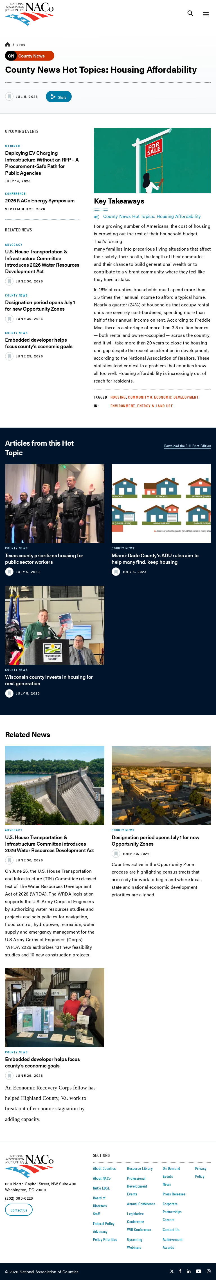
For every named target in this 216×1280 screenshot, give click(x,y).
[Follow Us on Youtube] (198, 1271)
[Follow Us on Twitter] (172, 1271)
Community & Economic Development (163, 397)
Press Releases (174, 1194)
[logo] (29, 24)
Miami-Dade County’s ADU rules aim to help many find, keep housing (155, 558)
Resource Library (140, 1168)
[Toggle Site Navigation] (206, 14)
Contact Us (19, 1210)
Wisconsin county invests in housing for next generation (49, 680)
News (21, 44)
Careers (168, 1219)
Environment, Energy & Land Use (142, 405)
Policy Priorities (105, 1239)
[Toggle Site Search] (190, 14)
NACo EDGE (101, 1188)
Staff (96, 1213)
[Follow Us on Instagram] (208, 1271)
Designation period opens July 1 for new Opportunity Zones (40, 305)
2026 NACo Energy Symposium (40, 200)
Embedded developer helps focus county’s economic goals (39, 343)
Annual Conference (141, 1203)
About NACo (102, 1178)
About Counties (104, 1168)
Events (132, 1194)
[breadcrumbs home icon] (7, 44)
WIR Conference (139, 1229)
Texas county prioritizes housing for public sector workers (44, 558)
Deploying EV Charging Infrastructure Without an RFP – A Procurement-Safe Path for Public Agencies (42, 162)
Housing (118, 397)
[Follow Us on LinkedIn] (188, 1271)
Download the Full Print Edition (187, 445)
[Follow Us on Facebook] (180, 1271)
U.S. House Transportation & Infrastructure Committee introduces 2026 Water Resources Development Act (42, 261)
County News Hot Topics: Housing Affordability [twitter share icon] (152, 216)
